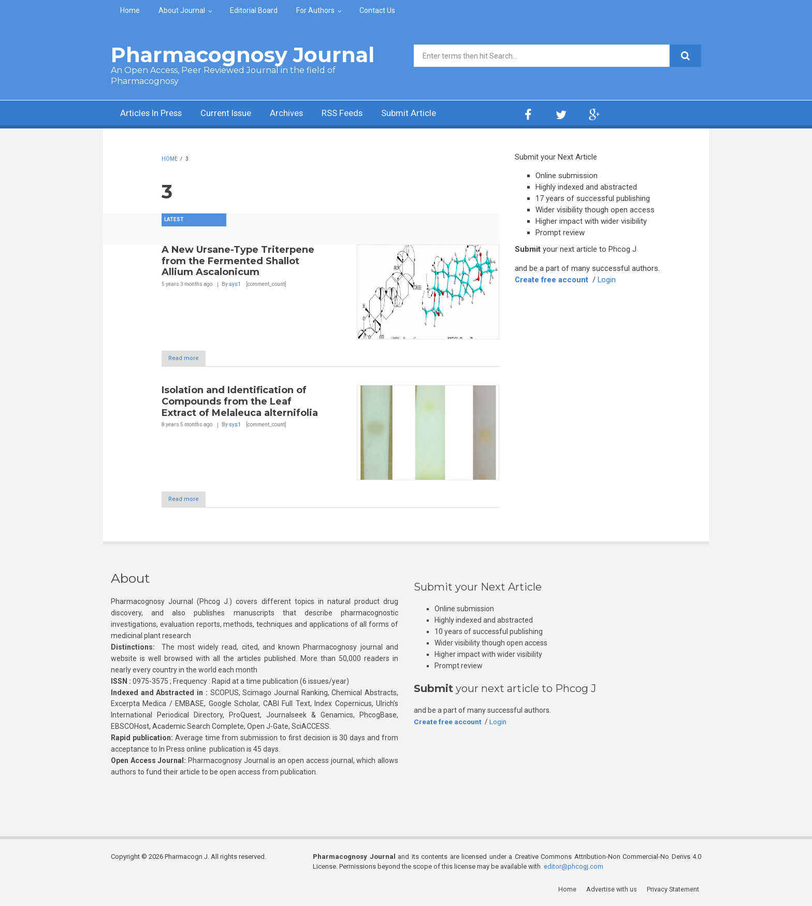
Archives (300, 114)
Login (608, 279)
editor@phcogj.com (574, 867)
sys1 (235, 284)
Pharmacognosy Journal (242, 54)
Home (130, 10)
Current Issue (235, 114)
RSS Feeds (359, 114)
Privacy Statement (674, 890)
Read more (188, 358)
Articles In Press (154, 114)
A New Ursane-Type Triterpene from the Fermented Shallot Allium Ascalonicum (238, 261)
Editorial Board (254, 10)
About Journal (181, 10)
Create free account (552, 279)
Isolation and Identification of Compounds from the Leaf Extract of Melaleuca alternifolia (240, 402)
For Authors (315, 10)
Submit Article (429, 114)
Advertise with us (613, 890)
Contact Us (377, 10)
